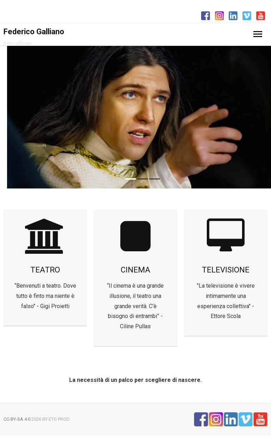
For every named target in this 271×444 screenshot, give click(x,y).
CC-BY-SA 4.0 (17, 419)
